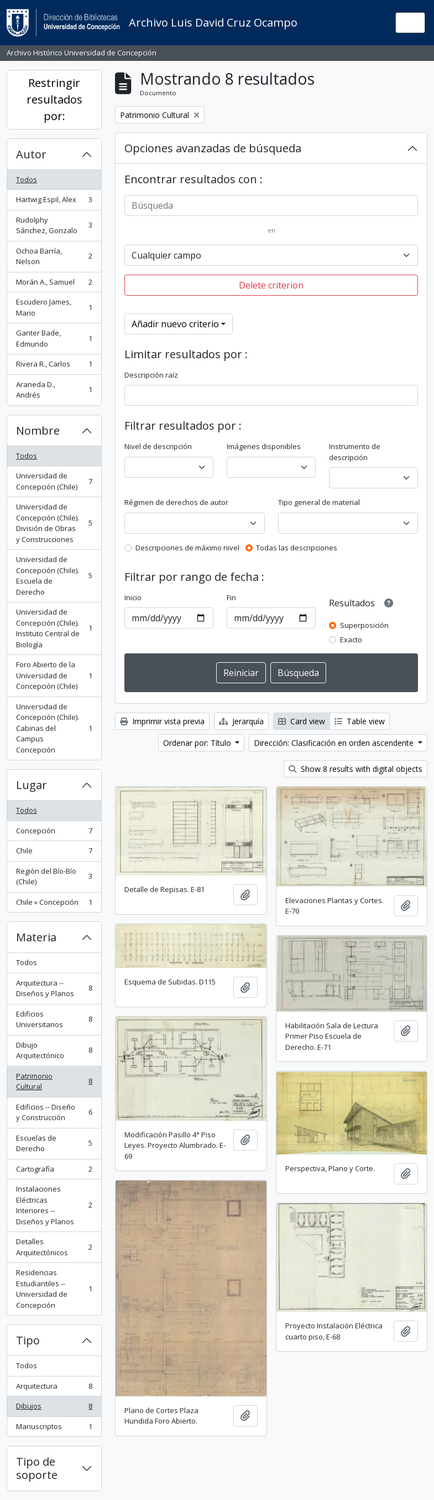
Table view (359, 721)
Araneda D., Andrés (53, 389)
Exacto (351, 640)
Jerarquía (241, 721)
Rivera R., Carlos (53, 366)
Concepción (53, 833)
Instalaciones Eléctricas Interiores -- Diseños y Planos (53, 1205)
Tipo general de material (319, 502)
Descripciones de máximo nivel (187, 548)
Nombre (38, 430)
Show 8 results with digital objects (355, 769)
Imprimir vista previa (162, 721)
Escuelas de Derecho (53, 1143)
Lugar (31, 784)
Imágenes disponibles (264, 446)
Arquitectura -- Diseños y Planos (53, 988)
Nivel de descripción (158, 446)
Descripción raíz (151, 375)
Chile (53, 853)
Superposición (364, 625)
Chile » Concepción (53, 904)
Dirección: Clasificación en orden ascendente (335, 743)
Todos (26, 179)
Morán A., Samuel (53, 284)
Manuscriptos (53, 1428)
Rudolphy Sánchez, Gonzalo (53, 225)
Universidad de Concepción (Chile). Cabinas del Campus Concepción (53, 728)
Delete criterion (271, 285)
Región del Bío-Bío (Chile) (53, 876)
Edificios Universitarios (53, 1019)
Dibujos (53, 1408)
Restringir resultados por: (54, 99)
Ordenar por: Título (198, 743)
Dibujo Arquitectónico (53, 1050)
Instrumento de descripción (354, 451)
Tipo (28, 1340)
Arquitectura (53, 1388)
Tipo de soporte (36, 1468)
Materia (36, 937)
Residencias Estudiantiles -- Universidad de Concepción (53, 1288)
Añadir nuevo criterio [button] (175, 324)
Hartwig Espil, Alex (53, 201)
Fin (231, 597)
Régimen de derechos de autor (176, 502)
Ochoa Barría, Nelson (53, 256)
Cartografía (53, 1171)
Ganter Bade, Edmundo (53, 338)
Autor (31, 154)
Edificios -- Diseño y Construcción (53, 1112)
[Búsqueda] (271, 205)
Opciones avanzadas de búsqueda (212, 148)
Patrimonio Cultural (53, 1081)
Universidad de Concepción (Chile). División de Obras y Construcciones (53, 523)
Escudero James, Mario (53, 307)
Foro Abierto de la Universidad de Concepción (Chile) (53, 675)
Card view (301, 721)
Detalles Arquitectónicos (53, 1246)
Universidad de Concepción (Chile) (53, 481)
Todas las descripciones (296, 548)
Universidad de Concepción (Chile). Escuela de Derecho (53, 575)
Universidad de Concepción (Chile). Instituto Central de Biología (53, 628)
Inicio (133, 597)
